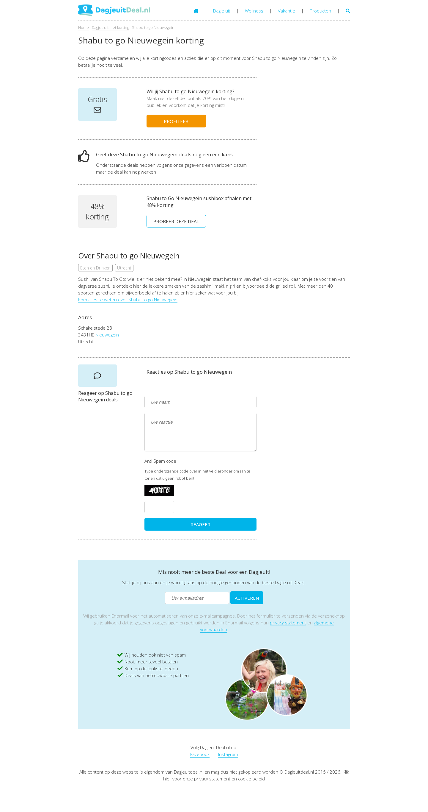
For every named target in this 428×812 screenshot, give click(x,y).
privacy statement (288, 623)
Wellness (254, 11)
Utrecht (124, 268)
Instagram (228, 754)
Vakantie (286, 11)
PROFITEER (176, 121)
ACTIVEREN (247, 598)
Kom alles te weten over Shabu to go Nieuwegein (127, 300)
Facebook (200, 754)
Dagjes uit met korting (110, 27)
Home (83, 27)
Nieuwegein (107, 335)
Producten (320, 11)
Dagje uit (221, 11)
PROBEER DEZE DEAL (176, 221)
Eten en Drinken (95, 268)
